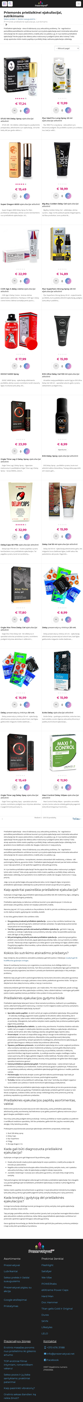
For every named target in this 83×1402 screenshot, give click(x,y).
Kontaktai (49, 1341)
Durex (45, 1314)
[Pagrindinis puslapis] (41, 4)
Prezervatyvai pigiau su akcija (18, 1289)
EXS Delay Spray (60, 456)
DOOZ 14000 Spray (10, 374)
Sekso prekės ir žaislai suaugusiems (20, 19)
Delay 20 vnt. (59, 627)
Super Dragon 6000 (20, 204)
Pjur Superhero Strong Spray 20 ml (59, 290)
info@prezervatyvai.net (58, 1353)
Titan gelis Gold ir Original (57, 1308)
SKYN (45, 1321)
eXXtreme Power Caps (55, 1290)
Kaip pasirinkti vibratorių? (19, 1388)
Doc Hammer (50, 1302)
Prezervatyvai (12, 1265)
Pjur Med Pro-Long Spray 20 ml (57, 119)
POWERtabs (49, 1283)
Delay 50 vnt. (18, 712)
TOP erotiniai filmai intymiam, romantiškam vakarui (18, 1365)
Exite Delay (57, 712)
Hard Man (47, 1296)
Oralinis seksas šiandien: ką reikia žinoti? (20, 1396)
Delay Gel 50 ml (60, 544)
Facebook (51, 1359)
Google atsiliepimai (15, 1299)
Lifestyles (47, 1327)
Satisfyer (47, 1271)
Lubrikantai (11, 1271)
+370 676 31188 (54, 1347)
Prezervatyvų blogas (17, 1341)
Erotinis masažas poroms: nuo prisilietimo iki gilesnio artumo (20, 1351)
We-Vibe (47, 1277)
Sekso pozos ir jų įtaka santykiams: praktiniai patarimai (17, 1378)
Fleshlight (47, 1265)
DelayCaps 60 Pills (20, 545)
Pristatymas (11, 1306)
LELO (45, 1333)
